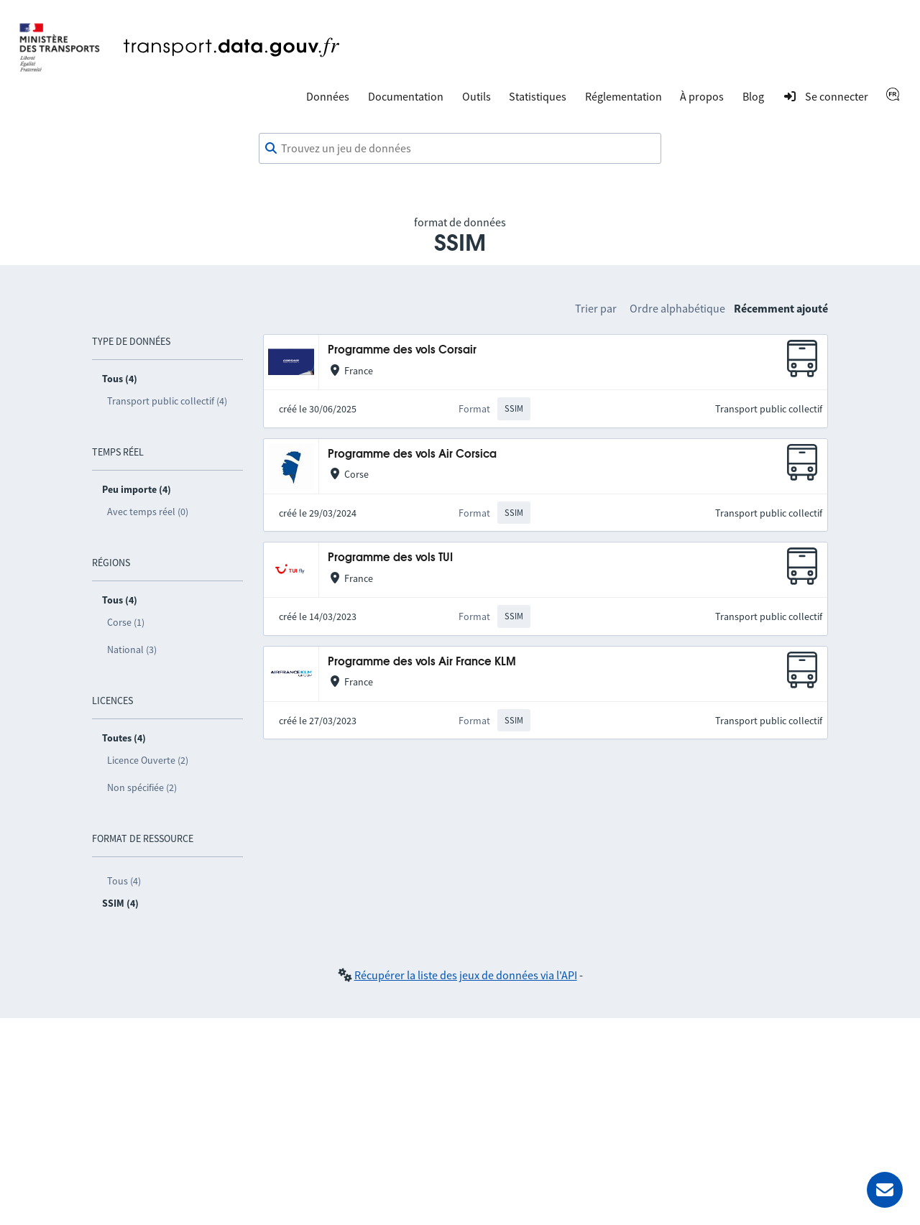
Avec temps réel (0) (147, 511)
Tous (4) (124, 880)
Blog (753, 96)
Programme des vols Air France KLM (422, 662)
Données (327, 96)
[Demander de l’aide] (885, 1190)
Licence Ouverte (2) (147, 760)
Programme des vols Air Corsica (412, 454)
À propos (702, 96)
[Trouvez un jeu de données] (460, 149)
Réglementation (623, 96)
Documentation (405, 96)
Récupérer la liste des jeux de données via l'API (465, 975)
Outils (476, 96)
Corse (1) (125, 622)
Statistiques (537, 96)
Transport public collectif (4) (167, 400)
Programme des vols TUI (390, 558)
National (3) (132, 649)
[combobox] (460, 149)
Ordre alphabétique (677, 308)
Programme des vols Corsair (402, 350)
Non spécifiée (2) (142, 787)
